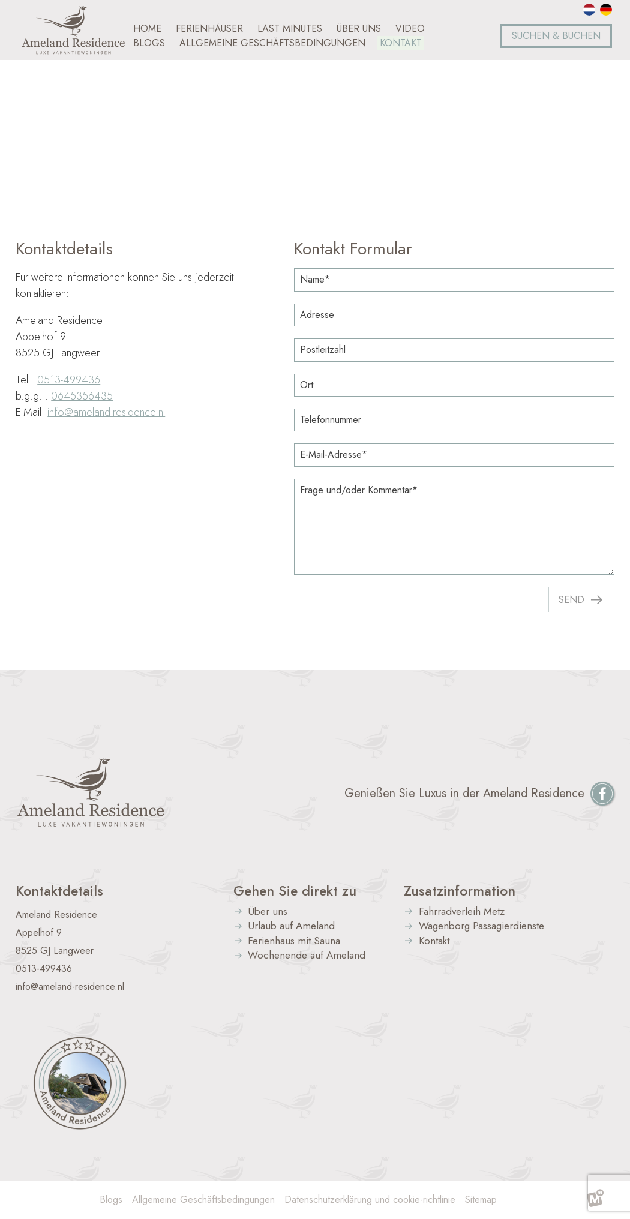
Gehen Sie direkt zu (294, 891)
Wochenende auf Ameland (306, 956)
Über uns (267, 912)
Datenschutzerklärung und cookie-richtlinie (369, 1199)
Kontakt (434, 941)
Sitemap (481, 1199)
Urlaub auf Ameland (291, 926)
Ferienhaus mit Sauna (294, 941)
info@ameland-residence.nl (106, 412)
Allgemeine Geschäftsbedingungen (203, 1199)
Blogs (111, 1199)
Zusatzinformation (459, 891)
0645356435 (82, 396)
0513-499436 (68, 380)
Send (571, 600)
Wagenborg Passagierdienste (481, 926)
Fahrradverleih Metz (462, 912)
